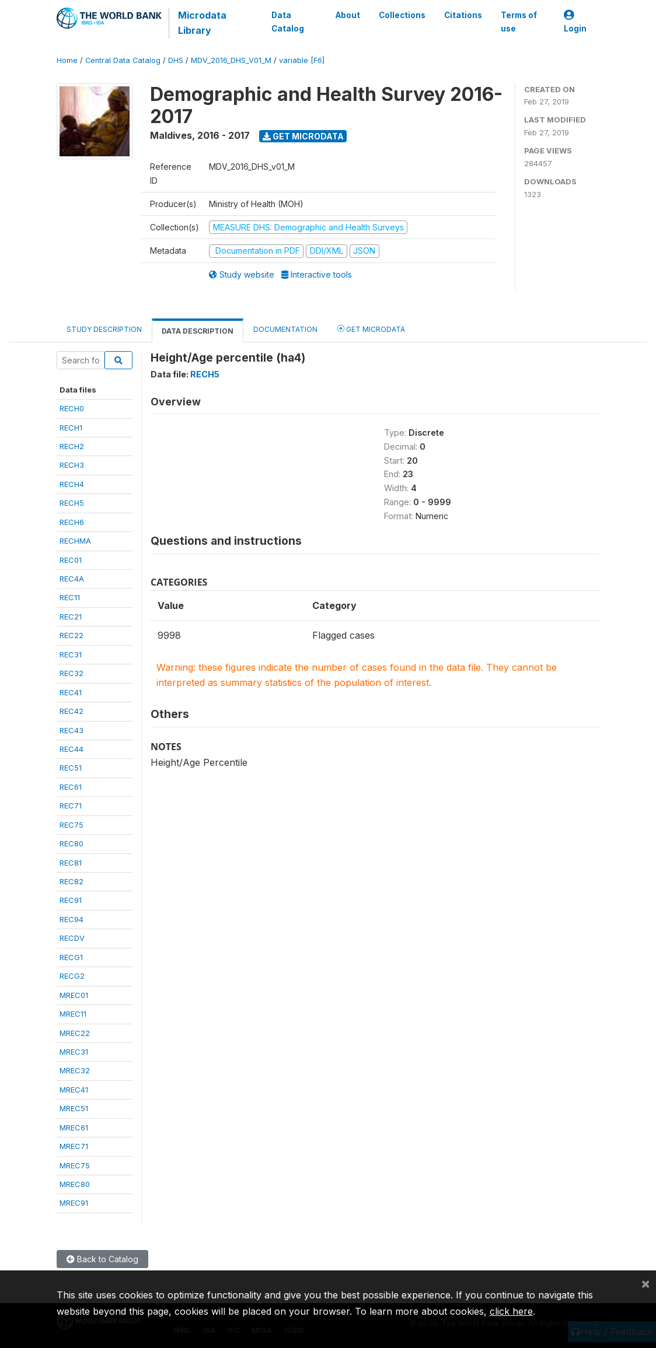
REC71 (71, 805)
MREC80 (75, 1184)
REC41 (71, 692)
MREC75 (75, 1165)
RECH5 (72, 502)
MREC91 (74, 1202)
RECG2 (72, 976)
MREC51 (74, 1108)
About (348, 15)
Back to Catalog (102, 1259)
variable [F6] (301, 60)
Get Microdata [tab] (371, 329)
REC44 (71, 749)
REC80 (71, 843)
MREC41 (74, 1089)
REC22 (71, 635)
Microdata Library (202, 22)
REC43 (71, 730)
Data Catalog (287, 21)
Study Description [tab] (104, 329)
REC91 (71, 900)
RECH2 (72, 446)
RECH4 (72, 484)
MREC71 (74, 1146)
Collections (402, 15)
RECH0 (72, 408)
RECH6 (72, 522)
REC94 (71, 919)
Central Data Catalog (122, 60)
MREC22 (75, 1033)
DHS (175, 60)
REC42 (71, 711)
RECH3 (72, 465)
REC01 (71, 560)
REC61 (71, 787)
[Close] (645, 1283)
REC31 (71, 654)
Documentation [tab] (285, 329)
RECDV (72, 938)
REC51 (71, 767)
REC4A (72, 578)
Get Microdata (303, 136)
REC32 (71, 673)
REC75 (71, 824)
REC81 (71, 862)
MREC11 (73, 1013)
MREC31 (74, 1051)
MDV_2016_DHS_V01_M (231, 60)
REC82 (71, 881)
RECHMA (75, 540)
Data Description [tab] (197, 331)
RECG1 (71, 957)
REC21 (71, 616)
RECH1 (71, 427)
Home (67, 60)
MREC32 (75, 1070)
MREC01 (74, 995)
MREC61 (74, 1127)
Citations (463, 15)
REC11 (70, 597)
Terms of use (519, 21)
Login (575, 22)
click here (511, 1311)
